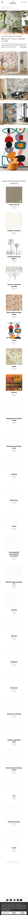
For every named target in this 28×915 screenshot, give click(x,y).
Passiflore (14, 662)
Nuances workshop (14, 714)
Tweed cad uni (14, 204)
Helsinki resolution (14, 231)
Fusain (14, 526)
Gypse (14, 366)
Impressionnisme (14, 822)
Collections (9, 6)
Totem (14, 340)
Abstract (14, 636)
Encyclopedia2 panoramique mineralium (14, 554)
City (14, 796)
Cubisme (14, 474)
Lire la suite (23, 47)
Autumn (14, 392)
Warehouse (14, 500)
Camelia (14, 610)
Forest (14, 848)
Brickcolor (14, 688)
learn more (7, 909)
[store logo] (14, 2)
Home (3, 6)
